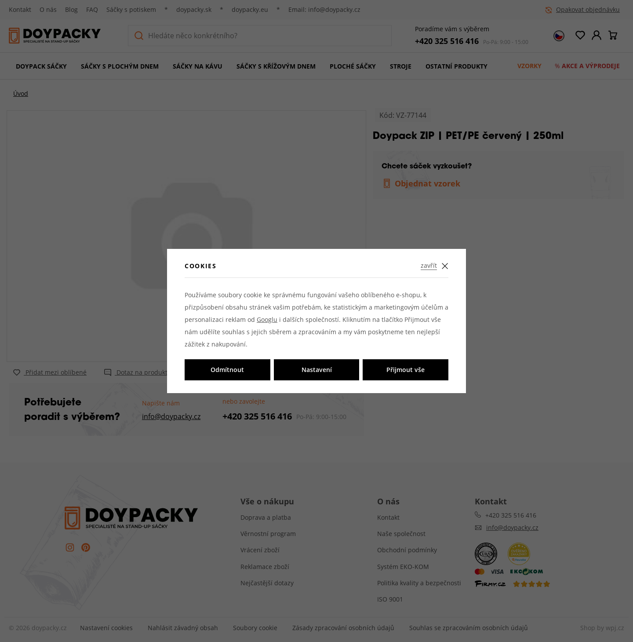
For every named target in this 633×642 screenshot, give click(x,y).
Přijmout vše (405, 369)
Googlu (267, 319)
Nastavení (317, 369)
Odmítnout (227, 369)
